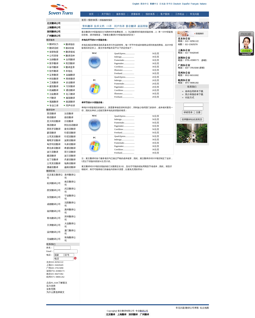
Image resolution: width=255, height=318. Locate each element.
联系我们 (50, 244)
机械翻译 (53, 90)
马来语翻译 (70, 144)
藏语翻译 (51, 155)
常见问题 (194, 14)
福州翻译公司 (53, 211)
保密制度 (53, 52)
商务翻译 (70, 78)
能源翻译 (70, 101)
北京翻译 (110, 314)
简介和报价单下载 (194, 94)
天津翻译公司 (53, 225)
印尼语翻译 (70, 136)
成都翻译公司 (53, 204)
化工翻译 (70, 94)
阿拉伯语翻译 (71, 125)
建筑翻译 (53, 86)
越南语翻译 (70, 167)
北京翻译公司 (53, 23)
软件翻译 (53, 71)
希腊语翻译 (70, 148)
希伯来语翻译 (53, 148)
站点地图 (204, 307)
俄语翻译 (51, 125)
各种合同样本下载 (194, 91)
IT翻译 (52, 98)
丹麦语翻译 (70, 159)
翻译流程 (54, 48)
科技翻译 (53, 78)
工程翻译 (53, 82)
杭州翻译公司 (53, 183)
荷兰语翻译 (70, 152)
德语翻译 (68, 117)
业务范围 (50, 289)
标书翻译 (53, 67)
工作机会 (179, 14)
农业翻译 (70, 82)
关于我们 (106, 14)
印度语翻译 (70, 132)
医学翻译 (53, 63)
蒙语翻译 (51, 132)
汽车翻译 (70, 86)
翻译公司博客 (192, 307)
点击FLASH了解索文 (56, 282)
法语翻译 (68, 113)
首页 (91, 14)
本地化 (69, 71)
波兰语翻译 (52, 152)
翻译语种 (70, 55)
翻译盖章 (70, 67)
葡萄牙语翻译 (53, 140)
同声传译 (70, 105)
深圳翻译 (133, 314)
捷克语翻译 (70, 129)
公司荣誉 (53, 55)
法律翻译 (53, 59)
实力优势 (50, 286)
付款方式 (189, 97)
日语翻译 (68, 121)
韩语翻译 (51, 117)
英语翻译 (51, 113)
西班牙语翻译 (53, 129)
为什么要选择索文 (55, 292)
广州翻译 (144, 314)
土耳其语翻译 (53, 136)
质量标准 (135, 14)
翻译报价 (70, 44)
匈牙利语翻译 (53, 144)
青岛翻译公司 (53, 218)
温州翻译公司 (53, 232)
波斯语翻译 (70, 140)
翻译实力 (54, 44)
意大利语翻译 (53, 121)
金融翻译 (70, 75)
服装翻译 (70, 98)
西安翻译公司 (53, 190)
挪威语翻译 (52, 167)
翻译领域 (70, 52)
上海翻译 (121, 314)
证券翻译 (53, 75)
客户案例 (164, 14)
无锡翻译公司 (53, 239)
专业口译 (53, 105)
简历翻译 (70, 63)
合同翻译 (70, 59)
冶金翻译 (53, 94)
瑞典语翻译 (70, 163)
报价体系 (150, 14)
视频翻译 (53, 101)
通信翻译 (70, 90)
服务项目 (120, 14)
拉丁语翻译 (52, 159)
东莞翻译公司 (53, 197)
